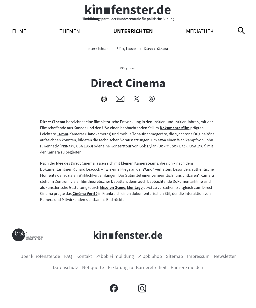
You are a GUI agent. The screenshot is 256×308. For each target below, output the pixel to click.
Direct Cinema (156, 48)
